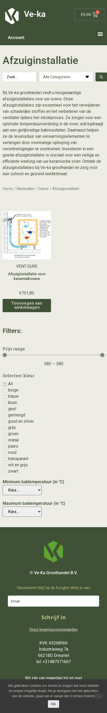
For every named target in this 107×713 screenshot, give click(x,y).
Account (16, 37)
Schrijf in (53, 617)
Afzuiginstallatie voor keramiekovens (27, 276)
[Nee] (98, 696)
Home (8, 188)
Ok (53, 704)
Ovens (43, 188)
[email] (53, 601)
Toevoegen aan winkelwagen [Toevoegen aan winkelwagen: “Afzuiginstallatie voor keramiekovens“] (26, 305)
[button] (100, 34)
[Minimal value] (53, 355)
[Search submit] (101, 77)
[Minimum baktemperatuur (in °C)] (22, 490)
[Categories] (66, 77)
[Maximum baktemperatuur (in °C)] (22, 512)
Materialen (25, 188)
